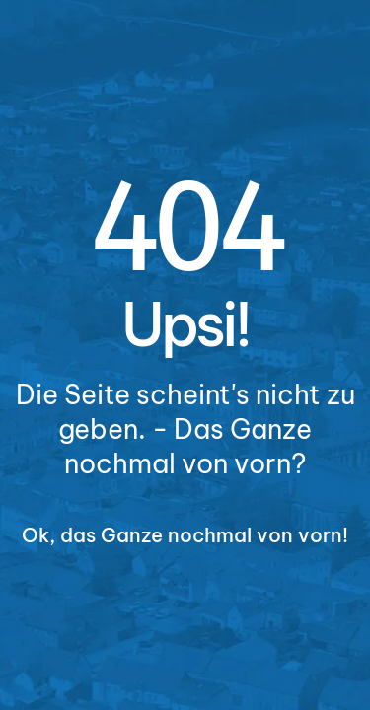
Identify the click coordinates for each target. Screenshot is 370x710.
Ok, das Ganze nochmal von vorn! (185, 535)
